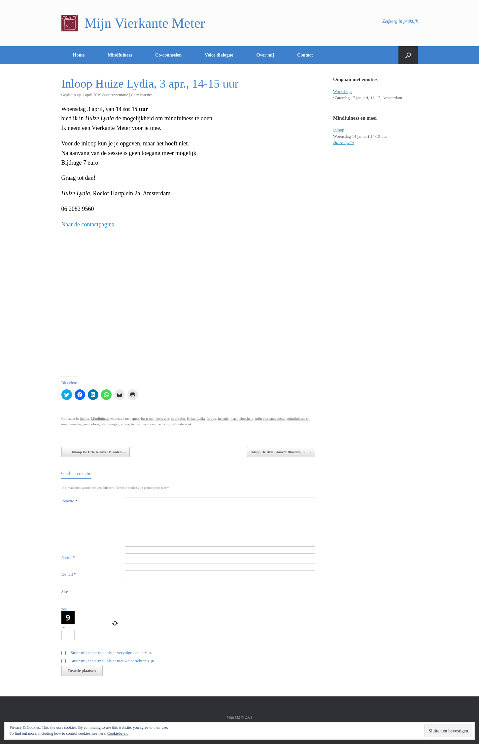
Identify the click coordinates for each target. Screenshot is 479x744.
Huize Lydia (196, 418)
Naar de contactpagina (88, 224)
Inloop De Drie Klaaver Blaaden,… (95, 452)
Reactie (69, 500)
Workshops (342, 91)
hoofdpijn (178, 418)
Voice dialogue (219, 55)
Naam (68, 557)
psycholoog (91, 424)
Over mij (265, 55)
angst (135, 418)
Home (79, 55)
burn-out (147, 418)
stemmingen (110, 424)
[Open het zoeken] (408, 55)
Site (64, 591)
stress (125, 424)
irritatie (223, 418)
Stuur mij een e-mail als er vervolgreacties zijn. (111, 652)
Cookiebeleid (117, 733)
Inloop (84, 418)
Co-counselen (168, 55)
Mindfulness (120, 55)
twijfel (136, 424)
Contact (305, 55)
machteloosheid (241, 418)
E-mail (68, 574)
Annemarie (119, 95)
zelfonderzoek (181, 424)
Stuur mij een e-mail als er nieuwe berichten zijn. (113, 660)
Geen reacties (142, 95)
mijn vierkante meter (270, 418)
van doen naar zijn (155, 424)
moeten (75, 424)
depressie (162, 418)
